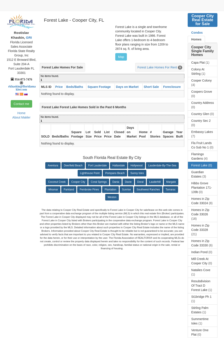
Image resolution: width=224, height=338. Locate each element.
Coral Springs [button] (99, 181)
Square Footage (99, 87)
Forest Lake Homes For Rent (157, 67)
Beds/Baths (74, 87)
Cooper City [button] (78, 181)
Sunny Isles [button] (137, 173)
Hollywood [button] (136, 165)
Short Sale (151, 87)
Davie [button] (128, 181)
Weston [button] (112, 197)
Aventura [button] (53, 165)
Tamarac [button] (171, 189)
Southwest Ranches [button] (148, 189)
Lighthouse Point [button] (90, 173)
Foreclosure (172, 87)
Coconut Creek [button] (57, 181)
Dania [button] (115, 181)
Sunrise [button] (126, 189)
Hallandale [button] (118, 165)
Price (59, 87)
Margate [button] (171, 181)
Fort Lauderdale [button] (97, 165)
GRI (28, 37)
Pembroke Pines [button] (89, 189)
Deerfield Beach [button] (73, 165)
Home (21, 113)
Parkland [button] (69, 189)
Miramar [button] (53, 189)
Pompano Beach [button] (115, 173)
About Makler (21, 117)
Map (121, 57)
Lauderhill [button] (155, 181)
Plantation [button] (110, 189)
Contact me (21, 104)
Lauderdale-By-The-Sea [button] (162, 165)
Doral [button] (140, 181)
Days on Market (127, 87)
